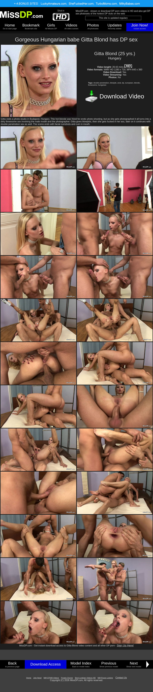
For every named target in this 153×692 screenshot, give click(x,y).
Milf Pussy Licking (105, 678)
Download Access (45, 664)
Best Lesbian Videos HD (85, 678)
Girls (51, 25)
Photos (93, 25)
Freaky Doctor (67, 678)
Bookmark (31, 25)
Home (10, 25)
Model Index (80, 663)
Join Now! (139, 25)
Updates (114, 25)
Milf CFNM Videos (51, 678)
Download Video (122, 96)
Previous (108, 663)
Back (12, 663)
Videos (71, 25)
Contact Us (121, 677)
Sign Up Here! (125, 645)
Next (134, 663)
